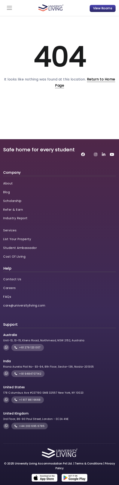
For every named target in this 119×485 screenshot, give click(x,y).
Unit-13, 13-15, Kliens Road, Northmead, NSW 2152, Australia (44, 340)
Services (9, 230)
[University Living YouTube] (112, 154)
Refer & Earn (13, 209)
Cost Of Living (14, 256)
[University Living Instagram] (96, 154)
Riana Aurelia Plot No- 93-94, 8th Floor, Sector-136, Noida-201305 (48, 366)
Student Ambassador (20, 248)
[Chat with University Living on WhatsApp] (6, 348)
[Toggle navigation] (9, 8)
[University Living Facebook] (83, 154)
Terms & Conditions (89, 463)
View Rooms (102, 8)
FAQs (7, 297)
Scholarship (12, 201)
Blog (6, 192)
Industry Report (15, 218)
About (8, 183)
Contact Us (12, 279)
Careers (9, 288)
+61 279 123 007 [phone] (28, 347)
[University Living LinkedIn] (104, 154)
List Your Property (17, 239)
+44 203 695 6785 (30, 426)
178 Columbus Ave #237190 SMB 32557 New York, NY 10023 (43, 392)
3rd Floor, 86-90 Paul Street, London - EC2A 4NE (36, 419)
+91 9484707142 (28, 373)
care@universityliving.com (24, 305)
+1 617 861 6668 (28, 400)
